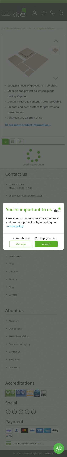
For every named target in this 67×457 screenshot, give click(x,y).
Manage (21, 244)
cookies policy (14, 226)
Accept (46, 244)
